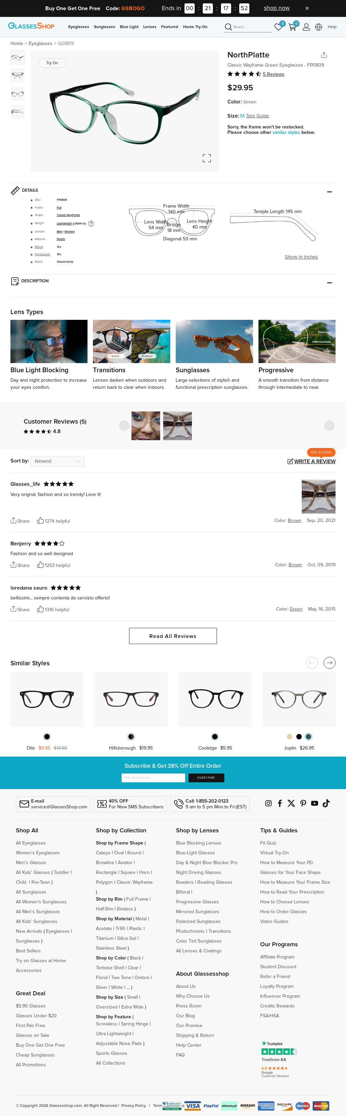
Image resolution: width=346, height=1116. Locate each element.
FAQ (180, 1055)
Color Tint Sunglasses (199, 941)
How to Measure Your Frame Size (295, 882)
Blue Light (129, 27)
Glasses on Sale (32, 1035)
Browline (105, 862)
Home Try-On (195, 27)
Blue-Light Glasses (195, 853)
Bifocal (39, 246)
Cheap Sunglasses (35, 1055)
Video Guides (274, 921)
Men (60, 231)
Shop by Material (114, 919)
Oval (119, 853)
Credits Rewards (277, 1006)
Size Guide (257, 116)
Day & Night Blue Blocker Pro (207, 862)
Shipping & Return (195, 1035)
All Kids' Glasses (33, 872)
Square (128, 872)
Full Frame (137, 899)
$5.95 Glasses (31, 1006)
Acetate (104, 928)
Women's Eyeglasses (38, 853)
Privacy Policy (133, 1106)
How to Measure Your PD (286, 862)
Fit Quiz (268, 843)
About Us (186, 986)
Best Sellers (28, 951)
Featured (169, 27)
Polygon (104, 882)
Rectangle (106, 872)
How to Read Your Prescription (292, 892)
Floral (101, 977)
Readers (185, 882)
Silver (101, 987)
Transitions (219, 931)
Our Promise (189, 1025)
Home (16, 43)
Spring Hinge (134, 1024)
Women (70, 231)
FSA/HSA (269, 1016)
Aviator (125, 862)
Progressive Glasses (197, 902)
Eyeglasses (78, 27)
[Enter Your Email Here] (153, 778)
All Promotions (31, 1065)
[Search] (247, 27)
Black (135, 958)
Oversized (107, 1007)
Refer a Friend (275, 976)
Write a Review (315, 461)
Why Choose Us (193, 996)
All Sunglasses (31, 892)
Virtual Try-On (274, 853)
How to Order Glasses (283, 911)
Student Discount (278, 967)
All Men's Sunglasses (38, 911)
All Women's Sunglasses (41, 902)
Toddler (61, 872)
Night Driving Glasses (198, 872)
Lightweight (64, 223)
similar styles (287, 132)
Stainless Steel (111, 948)
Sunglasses (104, 27)
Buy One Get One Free (40, 1045)
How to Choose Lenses (284, 902)
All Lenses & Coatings (199, 951)
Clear (133, 968)
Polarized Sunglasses (198, 921)
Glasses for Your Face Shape (290, 872)
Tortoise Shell (110, 968)
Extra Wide (132, 1007)
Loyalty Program (277, 986)
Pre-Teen (40, 882)
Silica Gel (126, 938)
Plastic (61, 239)
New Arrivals (29, 931)
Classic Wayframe (68, 215)
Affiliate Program (277, 957)
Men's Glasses (31, 862)
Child (22, 882)
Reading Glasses (214, 882)
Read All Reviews (173, 636)
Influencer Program (280, 996)
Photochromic (190, 931)
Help (332, 27)
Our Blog (185, 1016)
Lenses (149, 27)
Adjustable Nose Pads (119, 1043)
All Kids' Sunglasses (36, 921)
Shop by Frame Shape (119, 843)
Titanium (105, 938)
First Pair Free (30, 1025)
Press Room (188, 1006)
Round (134, 853)
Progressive (42, 254)
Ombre (142, 977)
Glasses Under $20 (36, 1016)
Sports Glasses (111, 1053)
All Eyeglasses (31, 843)
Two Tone (121, 977)
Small (132, 997)
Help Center (188, 1045)
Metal (141, 919)
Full (59, 207)
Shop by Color (111, 958)
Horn (144, 872)
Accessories (29, 970)
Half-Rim (104, 909)
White (117, 987)
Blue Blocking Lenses (198, 843)
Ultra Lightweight (113, 1033)
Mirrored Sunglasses (197, 911)
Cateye (103, 853)
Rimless (125, 909)
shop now (277, 8)
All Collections (110, 1063)
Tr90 (120, 928)
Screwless (106, 1024)
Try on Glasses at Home (41, 960)
